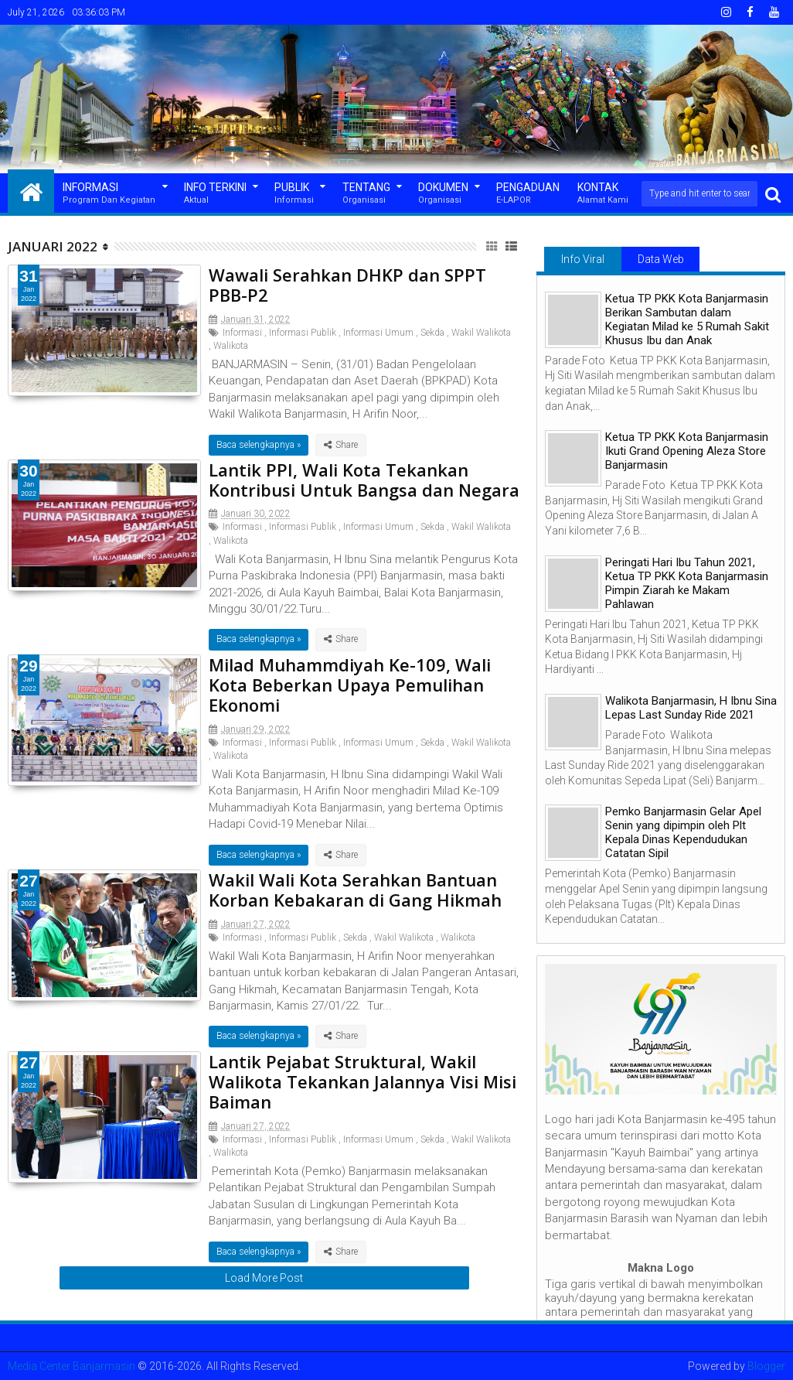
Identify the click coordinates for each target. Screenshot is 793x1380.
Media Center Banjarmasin (71, 1366)
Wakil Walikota (481, 332)
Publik (294, 194)
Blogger (766, 1366)
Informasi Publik (302, 332)
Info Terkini (215, 194)
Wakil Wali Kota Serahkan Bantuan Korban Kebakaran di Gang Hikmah (355, 889)
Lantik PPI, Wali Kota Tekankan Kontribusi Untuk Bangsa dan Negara (364, 479)
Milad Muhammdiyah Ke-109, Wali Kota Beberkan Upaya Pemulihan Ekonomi (350, 685)
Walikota (230, 345)
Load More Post (264, 1278)
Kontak (602, 194)
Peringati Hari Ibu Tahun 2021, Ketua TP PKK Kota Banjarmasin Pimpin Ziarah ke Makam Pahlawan (686, 583)
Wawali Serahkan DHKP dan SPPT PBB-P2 (347, 284)
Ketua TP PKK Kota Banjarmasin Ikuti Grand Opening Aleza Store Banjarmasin (686, 451)
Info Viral (582, 259)
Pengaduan (528, 194)
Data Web (661, 259)
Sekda (432, 332)
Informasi (109, 194)
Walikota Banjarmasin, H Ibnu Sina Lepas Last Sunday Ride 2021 (691, 708)
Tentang (366, 194)
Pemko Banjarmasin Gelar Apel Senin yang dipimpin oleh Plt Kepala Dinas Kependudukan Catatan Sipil (683, 832)
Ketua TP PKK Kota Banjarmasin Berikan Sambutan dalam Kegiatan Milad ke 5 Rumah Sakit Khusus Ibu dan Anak (687, 319)
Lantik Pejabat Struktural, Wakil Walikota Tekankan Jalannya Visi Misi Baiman (362, 1082)
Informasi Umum (378, 332)
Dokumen (443, 194)
